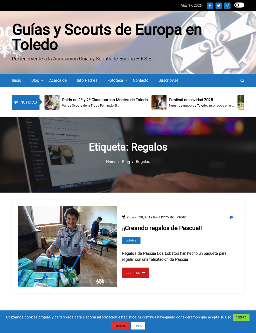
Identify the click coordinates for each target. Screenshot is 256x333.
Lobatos (131, 240)
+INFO (138, 325)
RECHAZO (120, 325)
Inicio (16, 80)
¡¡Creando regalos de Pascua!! (162, 228)
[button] (242, 80)
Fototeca (115, 80)
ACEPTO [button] (241, 317)
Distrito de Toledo (172, 217)
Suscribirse (168, 80)
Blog (35, 80)
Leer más (135, 273)
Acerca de (58, 80)
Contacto (140, 80)
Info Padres (87, 80)
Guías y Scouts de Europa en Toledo (107, 37)
